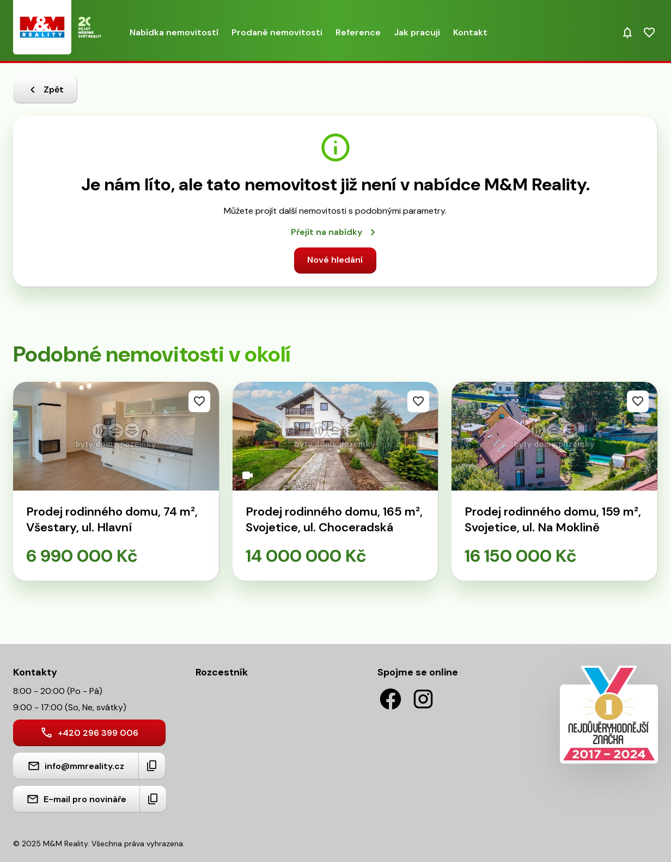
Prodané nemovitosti (276, 32)
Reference (358, 32)
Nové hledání (335, 259)
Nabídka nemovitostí (174, 32)
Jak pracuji (417, 32)
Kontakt (470, 32)
